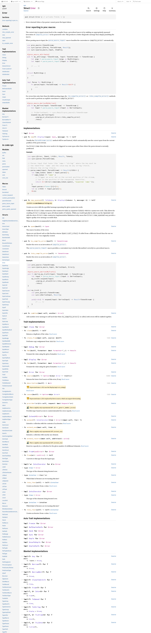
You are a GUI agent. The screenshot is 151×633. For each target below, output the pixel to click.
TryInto (39, 623)
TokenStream (62, 241)
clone (29, 330)
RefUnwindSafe (36, 527)
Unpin (31, 538)
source (30, 376)
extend (30, 420)
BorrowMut (37, 572)
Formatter (57, 350)
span (33, 226)
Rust (128, 1)
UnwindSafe (34, 546)
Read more (53, 334)
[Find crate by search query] (143, 1)
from (29, 455)
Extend (32, 416)
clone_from (32, 338)
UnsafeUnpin (35, 542)
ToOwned (35, 599)
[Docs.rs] (4, 1)
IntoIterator (42, 420)
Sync (31, 535)
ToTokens (49, 200)
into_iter (31, 482)
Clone (31, 327)
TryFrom (39, 615)
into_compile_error (39, 253)
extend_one (32, 427)
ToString (36, 607)
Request (65, 403)
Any (33, 556)
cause (29, 394)
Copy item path (38, 8)
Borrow (35, 564)
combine (34, 313)
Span (54, 137)
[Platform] (28, 1)
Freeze (32, 523)
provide (30, 403)
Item (31, 468)
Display (41, 137)
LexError (38, 451)
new (32, 137)
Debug (31, 347)
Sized (39, 561)
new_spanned (36, 200)
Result (73, 350)
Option (46, 376)
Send (31, 531)
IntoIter (33, 475)
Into (37, 591)
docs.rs (120, 1)
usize (66, 439)
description (32, 383)
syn (25, 5)
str (50, 383)
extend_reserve (33, 439)
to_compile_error (38, 241)
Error (31, 133)
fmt (28, 350)
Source (26, 11)
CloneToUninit (39, 580)
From (31, 451)
